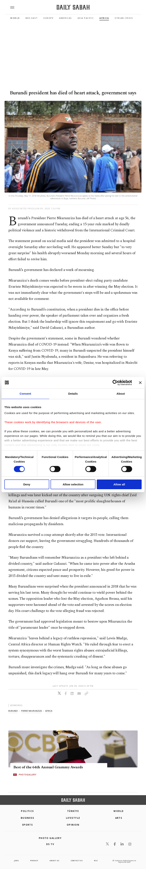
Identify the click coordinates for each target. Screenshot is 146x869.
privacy (34, 860)
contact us (77, 860)
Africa (104, 18)
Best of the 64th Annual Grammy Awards (48, 767)
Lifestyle (73, 818)
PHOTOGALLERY (27, 774)
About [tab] (121, 393)
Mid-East (31, 18)
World (15, 18)
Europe (48, 18)
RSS (96, 860)
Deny (26, 484)
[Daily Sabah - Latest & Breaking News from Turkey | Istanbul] (73, 7)
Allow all (119, 484)
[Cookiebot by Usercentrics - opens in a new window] (115, 382)
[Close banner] (140, 382)
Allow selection (73, 484)
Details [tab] (73, 393)
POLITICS (27, 811)
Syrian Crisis (124, 18)
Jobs (16, 860)
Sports (27, 824)
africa (48, 710)
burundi (13, 710)
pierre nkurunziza (31, 710)
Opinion (73, 824)
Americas (65, 18)
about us (54, 860)
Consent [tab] (25, 393)
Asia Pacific (86, 18)
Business (27, 818)
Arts (118, 818)
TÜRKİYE (73, 811)
